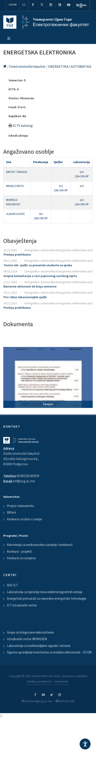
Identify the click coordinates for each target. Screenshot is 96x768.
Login (13, 5)
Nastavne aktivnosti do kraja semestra (30, 286)
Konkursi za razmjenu (21, 558)
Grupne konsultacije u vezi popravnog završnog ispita (40, 276)
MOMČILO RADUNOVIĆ (13, 202)
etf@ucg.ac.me (24, 481)
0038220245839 (28, 476)
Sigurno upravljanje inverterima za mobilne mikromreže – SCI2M (49, 652)
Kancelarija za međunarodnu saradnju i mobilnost (40, 545)
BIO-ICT (12, 585)
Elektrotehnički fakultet (27, 66)
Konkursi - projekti (19, 551)
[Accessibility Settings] (85, 743)
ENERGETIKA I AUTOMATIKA (69, 66)
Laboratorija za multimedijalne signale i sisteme (38, 646)
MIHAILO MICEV (15, 186)
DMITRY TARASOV (16, 172)
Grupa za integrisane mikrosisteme (30, 632)
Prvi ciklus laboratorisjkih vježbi (25, 297)
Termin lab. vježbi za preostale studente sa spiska (37, 265)
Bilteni (11, 512)
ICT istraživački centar (22, 605)
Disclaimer (62, 681)
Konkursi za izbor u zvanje (24, 519)
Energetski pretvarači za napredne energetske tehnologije (46, 598)
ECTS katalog (23, 125)
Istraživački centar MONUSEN (27, 639)
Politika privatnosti (39, 681)
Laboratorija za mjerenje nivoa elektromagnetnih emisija (44, 592)
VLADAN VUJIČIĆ (15, 214)
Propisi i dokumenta (20, 506)
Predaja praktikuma (17, 255)
